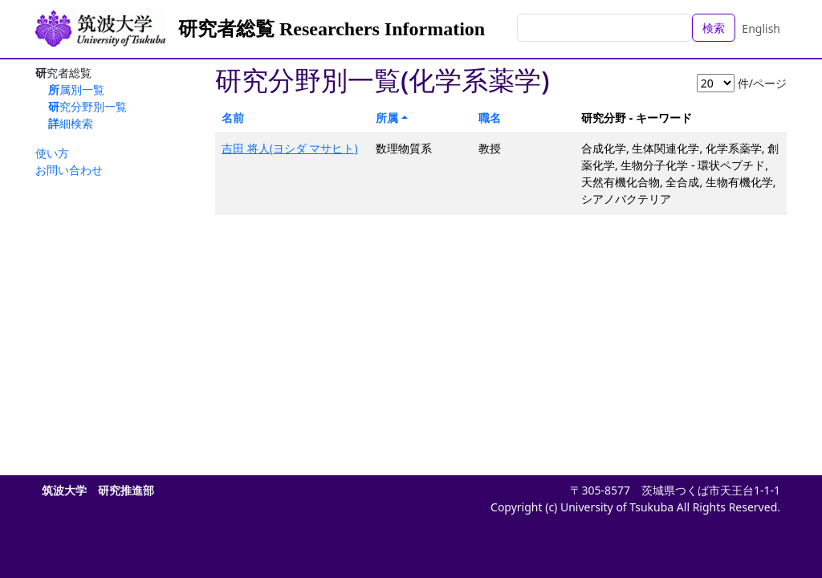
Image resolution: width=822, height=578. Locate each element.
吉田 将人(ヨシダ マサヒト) (290, 148)
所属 (387, 117)
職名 (489, 117)
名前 (233, 117)
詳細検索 (70, 123)
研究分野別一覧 (87, 106)
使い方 (52, 153)
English (761, 28)
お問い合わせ (69, 169)
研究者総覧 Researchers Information (331, 28)
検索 (713, 27)
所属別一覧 (76, 89)
